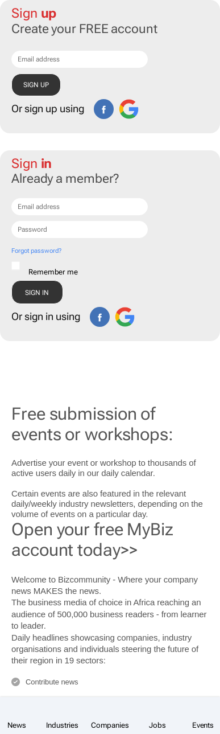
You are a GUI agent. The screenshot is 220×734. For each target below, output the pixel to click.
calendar (137, 473)
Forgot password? (36, 251)
